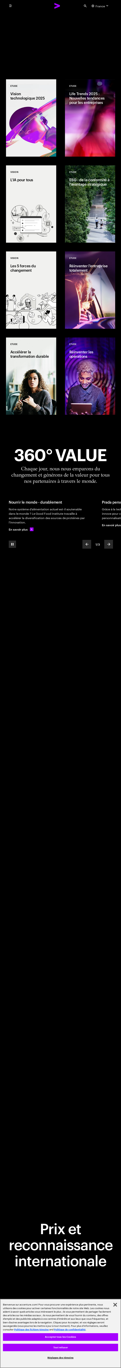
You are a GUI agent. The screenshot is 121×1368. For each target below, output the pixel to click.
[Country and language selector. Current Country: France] (100, 5)
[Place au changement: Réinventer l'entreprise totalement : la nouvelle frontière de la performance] (60, 40)
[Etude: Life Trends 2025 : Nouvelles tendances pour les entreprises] (90, 118)
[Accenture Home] (57, 5)
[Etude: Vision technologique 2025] (31, 118)
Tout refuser (60, 1347)
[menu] (10, 5)
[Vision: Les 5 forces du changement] (31, 290)
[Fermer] (115, 1305)
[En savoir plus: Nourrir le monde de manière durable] (21, 529)
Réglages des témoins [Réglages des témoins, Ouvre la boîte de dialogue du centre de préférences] (60, 1358)
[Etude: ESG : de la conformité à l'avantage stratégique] (90, 204)
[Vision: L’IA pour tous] (31, 204)
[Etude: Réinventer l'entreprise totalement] (90, 290)
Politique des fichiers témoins (31, 1329)
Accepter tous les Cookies (60, 1337)
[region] (60, 1333)
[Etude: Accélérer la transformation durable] (31, 376)
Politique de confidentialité (70, 1329)
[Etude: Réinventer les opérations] (90, 376)
